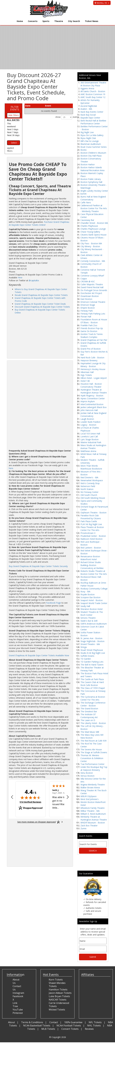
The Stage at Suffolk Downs (93, 752)
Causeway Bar (87, 220)
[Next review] (67, 797)
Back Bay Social (88, 114)
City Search (74, 21)
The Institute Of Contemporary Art (89, 716)
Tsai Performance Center (92, 764)
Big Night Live (87, 132)
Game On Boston (88, 331)
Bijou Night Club (88, 138)
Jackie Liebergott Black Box (93, 407)
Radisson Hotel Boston (91, 538)
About (11, 1022)
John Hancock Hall (89, 410)
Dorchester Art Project (91, 293)
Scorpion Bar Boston (90, 597)
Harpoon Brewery (88, 360)
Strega (83, 647)
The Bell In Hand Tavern (91, 664)
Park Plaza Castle (88, 521)
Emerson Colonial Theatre (92, 302)
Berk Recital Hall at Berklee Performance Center (93, 122)
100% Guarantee (73, 1022)
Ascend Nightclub (88, 106)
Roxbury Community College (94, 588)
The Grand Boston (89, 708)
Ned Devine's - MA (89, 477)
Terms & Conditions (32, 1022)
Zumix (83, 828)
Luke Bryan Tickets (59, 996)
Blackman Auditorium (90, 144)
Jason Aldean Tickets (60, 992)
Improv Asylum (87, 401)
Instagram (18, 992)
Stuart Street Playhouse (91, 650)
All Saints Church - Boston (92, 91)
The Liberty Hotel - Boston (93, 723)
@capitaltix (34, 280)
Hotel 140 (85, 381)
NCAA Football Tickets (69, 1025)
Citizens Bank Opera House (93, 234)
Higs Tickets (86, 375)
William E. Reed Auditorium (93, 813)
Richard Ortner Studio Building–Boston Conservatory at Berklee (92, 565)
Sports (45, 21)
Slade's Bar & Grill (88, 620)
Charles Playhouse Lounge (93, 228)
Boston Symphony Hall (91, 182)
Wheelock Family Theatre (92, 808)
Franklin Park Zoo (88, 325)
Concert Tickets (70, 1028)
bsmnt (83, 193)
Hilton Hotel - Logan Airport (93, 378)
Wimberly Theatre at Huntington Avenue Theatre (93, 818)
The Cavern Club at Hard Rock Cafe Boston (92, 683)
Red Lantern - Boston (90, 547)
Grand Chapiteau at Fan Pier (93, 340)
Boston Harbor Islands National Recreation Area (92, 169)
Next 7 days (12, 132)
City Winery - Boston (90, 246)
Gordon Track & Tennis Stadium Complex (91, 335)
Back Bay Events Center (91, 111)
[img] (30, 797)
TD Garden (85, 658)
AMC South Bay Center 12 (92, 97)
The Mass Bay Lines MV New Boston (91, 736)
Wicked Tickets (57, 1009)
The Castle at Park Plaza (92, 679)
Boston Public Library (90, 179)
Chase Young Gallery (90, 231)
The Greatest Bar (88, 711)
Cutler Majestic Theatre (91, 284)
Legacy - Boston (88, 424)
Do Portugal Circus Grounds (93, 290)
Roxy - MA (85, 591)
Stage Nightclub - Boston (92, 641)
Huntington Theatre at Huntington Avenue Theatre (93, 391)
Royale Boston (87, 594)
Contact (53, 1022)
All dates (13, 119)
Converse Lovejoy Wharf (92, 275)
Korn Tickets (56, 979)
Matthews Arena (88, 451)
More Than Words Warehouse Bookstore (91, 467)
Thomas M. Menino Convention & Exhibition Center (91, 758)
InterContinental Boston (91, 404)
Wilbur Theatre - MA (90, 810)
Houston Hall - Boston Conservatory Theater (91, 385)
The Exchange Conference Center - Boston (92, 704)
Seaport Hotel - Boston (91, 600)
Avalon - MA (86, 108)
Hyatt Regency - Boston (91, 395)
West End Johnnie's (89, 799)
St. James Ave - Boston (91, 638)
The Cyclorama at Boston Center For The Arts (92, 698)
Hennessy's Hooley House (92, 369)
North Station (86, 489)
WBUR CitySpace (88, 796)
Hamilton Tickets (58, 989)
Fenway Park (86, 310)
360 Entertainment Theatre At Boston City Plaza (93, 84)
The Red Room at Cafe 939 (93, 740)
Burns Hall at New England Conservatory (93, 198)
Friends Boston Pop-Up (91, 328)
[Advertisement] (40, 336)
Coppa (83, 278)
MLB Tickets (48, 1028)
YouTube (18, 1009)
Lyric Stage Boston (89, 439)
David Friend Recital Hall (91, 287)
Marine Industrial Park (90, 442)
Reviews (89, 1028)
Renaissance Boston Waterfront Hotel (90, 558)
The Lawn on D (87, 720)
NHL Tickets (94, 1025)
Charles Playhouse (89, 225)
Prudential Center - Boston (93, 536)
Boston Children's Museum (93, 152)
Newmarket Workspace (91, 480)
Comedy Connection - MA (92, 261)
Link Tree (15, 1004)
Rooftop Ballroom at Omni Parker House (93, 584)
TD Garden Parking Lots (91, 661)
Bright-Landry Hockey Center (94, 190)
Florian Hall (85, 316)
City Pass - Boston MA (91, 243)
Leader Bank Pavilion (90, 421)
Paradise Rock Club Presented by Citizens (90, 517)
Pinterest (18, 1013)
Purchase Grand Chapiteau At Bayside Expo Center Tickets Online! (39, 223)
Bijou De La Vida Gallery (91, 135)
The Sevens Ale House (91, 749)
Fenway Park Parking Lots (92, 313)
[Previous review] (12, 797)
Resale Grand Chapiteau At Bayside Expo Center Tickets (41, 295)
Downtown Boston (89, 296)
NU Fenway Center (89, 492)
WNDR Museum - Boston (92, 822)
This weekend (11, 125)
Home (20, 21)
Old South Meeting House (92, 498)
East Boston (86, 299)
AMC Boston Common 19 (92, 94)
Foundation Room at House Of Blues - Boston (93, 321)
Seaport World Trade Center (93, 603)
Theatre (58, 21)
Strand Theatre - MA (90, 644)
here (11, 468)
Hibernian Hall (87, 372)
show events (64, 117)
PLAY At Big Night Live (91, 524)
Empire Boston (87, 307)
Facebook (18, 996)
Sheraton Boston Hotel (91, 609)
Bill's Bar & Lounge (89, 141)
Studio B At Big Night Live (92, 653)
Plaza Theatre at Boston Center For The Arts (92, 528)
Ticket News (91, 21)
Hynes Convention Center (92, 398)
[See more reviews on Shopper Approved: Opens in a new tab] (36, 822)
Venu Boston (86, 772)
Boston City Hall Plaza (90, 155)
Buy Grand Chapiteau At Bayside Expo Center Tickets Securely (38, 566)
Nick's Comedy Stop (90, 483)
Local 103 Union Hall (90, 433)
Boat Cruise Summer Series (93, 147)
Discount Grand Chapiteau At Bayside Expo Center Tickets (42, 306)
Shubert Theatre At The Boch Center (91, 613)
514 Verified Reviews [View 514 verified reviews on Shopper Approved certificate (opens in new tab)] (30, 802)
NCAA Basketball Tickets (36, 1025)
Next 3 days (12, 129)
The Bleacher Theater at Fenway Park (92, 669)
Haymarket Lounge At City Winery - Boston (92, 365)
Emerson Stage (87, 304)
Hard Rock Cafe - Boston (92, 357)
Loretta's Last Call (89, 436)
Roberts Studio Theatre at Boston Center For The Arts (93, 572)
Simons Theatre (88, 617)
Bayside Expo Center (90, 117)
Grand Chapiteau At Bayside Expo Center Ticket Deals (40, 303)
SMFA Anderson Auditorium (93, 623)
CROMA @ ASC (87, 281)
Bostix (83, 149)
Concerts (32, 21)
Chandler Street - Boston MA (94, 223)
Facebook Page (53, 602)
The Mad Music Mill (89, 732)
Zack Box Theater (89, 825)
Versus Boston (87, 775)
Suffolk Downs (87, 655)
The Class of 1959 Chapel (92, 688)
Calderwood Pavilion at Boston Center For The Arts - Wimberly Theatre (93, 208)
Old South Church (88, 495)
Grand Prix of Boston (90, 348)
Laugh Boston (87, 419)
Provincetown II (87, 533)
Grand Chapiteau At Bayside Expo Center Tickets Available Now (39, 655)
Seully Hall (85, 606)
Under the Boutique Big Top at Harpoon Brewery (93, 768)
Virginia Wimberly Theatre (92, 784)
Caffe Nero (85, 202)
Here (20, 277)
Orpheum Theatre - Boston (93, 512)
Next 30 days (13, 135)
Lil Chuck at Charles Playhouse (89, 429)
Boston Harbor (87, 164)
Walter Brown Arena (90, 787)
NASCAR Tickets (57, 999)
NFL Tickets (95, 1022)
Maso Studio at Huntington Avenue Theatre (93, 447)
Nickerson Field (87, 486)
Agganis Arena (87, 88)
